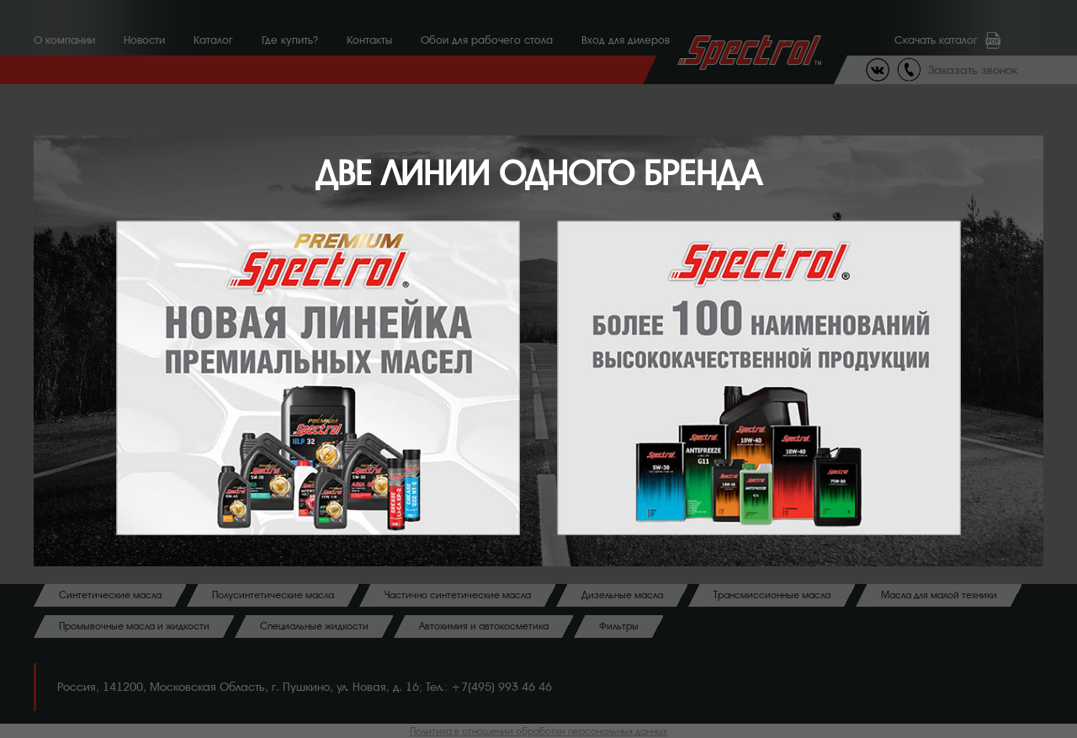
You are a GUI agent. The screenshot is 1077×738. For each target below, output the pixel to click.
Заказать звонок (972, 70)
